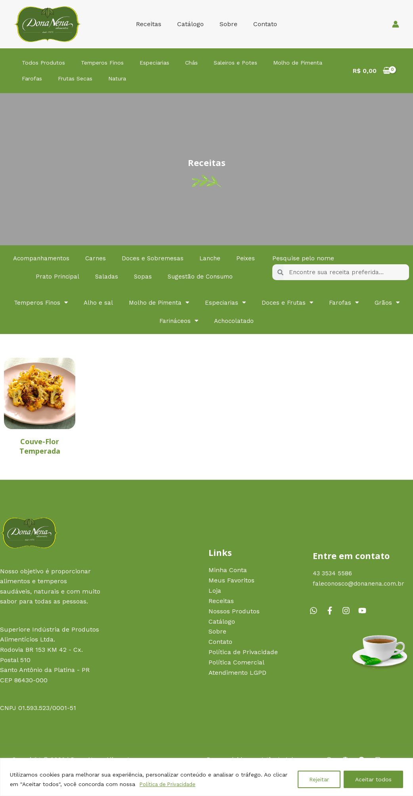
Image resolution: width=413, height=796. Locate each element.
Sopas (160, 276)
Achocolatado (255, 321)
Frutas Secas (69, 78)
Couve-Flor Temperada (39, 446)
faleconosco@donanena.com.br (361, 583)
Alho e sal (116, 302)
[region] (206, 777)
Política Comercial (236, 662)
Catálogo (192, 24)
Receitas (153, 24)
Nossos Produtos (234, 611)
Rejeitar (319, 780)
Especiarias (144, 62)
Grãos (149, 321)
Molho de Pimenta (275, 62)
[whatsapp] (317, 610)
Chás (177, 62)
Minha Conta (227, 571)
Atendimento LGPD (237, 672)
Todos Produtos (41, 62)
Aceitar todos (373, 780)
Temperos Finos (96, 62)
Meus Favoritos (231, 580)
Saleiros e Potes (217, 62)
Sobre (227, 24)
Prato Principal (72, 276)
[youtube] (363, 610)
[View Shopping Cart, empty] (371, 70)
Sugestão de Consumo (219, 276)
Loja (214, 591)
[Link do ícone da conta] (395, 24)
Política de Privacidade (170, 784)
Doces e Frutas (311, 303)
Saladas (123, 276)
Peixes (24, 276)
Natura (107, 78)
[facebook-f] (333, 610)
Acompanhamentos (56, 258)
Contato (260, 24)
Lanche (230, 258)
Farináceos (198, 321)
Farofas (30, 78)
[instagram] (349, 610)
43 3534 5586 (333, 573)
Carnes (113, 258)
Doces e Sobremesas (171, 258)
